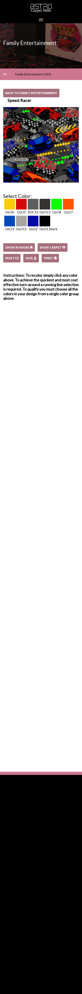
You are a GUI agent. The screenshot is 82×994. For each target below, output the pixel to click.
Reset (11, 258)
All (5, 74)
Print (50, 258)
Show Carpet (52, 247)
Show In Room (19, 247)
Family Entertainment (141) (33, 74)
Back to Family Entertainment (31, 93)
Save (31, 258)
